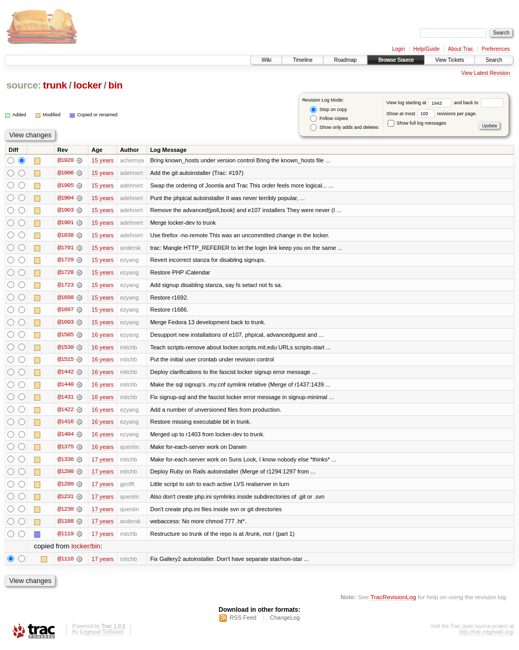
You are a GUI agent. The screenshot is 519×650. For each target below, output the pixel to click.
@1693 (65, 324)
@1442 (65, 374)
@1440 (65, 386)
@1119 (65, 537)
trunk (55, 85)
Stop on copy (328, 109)
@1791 (65, 248)
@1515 (65, 361)
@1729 (65, 261)
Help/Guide (426, 49)
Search (493, 60)
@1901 (65, 223)
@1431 (65, 399)
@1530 (65, 349)
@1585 (65, 336)
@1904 (65, 198)
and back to (479, 102)
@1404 (65, 437)
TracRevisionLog (393, 600)
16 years (103, 336)
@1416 (65, 424)
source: (23, 85)
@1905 (65, 185)
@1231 (65, 499)
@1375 (65, 449)
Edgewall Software (101, 636)
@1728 (65, 273)
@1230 (65, 512)
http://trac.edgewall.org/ (486, 636)
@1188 (65, 525)
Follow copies (329, 118)
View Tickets (449, 60)
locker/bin (86, 550)
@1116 (65, 562)
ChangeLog (285, 622)
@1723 (65, 286)
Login (398, 49)
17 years (103, 462)
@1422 (65, 411)
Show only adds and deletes (344, 127)
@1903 (65, 210)
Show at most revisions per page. (432, 113)
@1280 (65, 487)
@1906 (65, 173)
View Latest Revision (485, 73)
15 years (103, 160)
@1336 (65, 462)
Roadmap (345, 60)
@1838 (65, 236)
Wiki (266, 60)
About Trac (460, 49)
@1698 (65, 298)
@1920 (65, 160)
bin (115, 85)
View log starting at (420, 102)
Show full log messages (417, 123)
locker (87, 85)
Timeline (302, 60)
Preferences (496, 49)
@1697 (65, 311)
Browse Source (396, 60)
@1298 (65, 474)
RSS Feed (243, 622)
